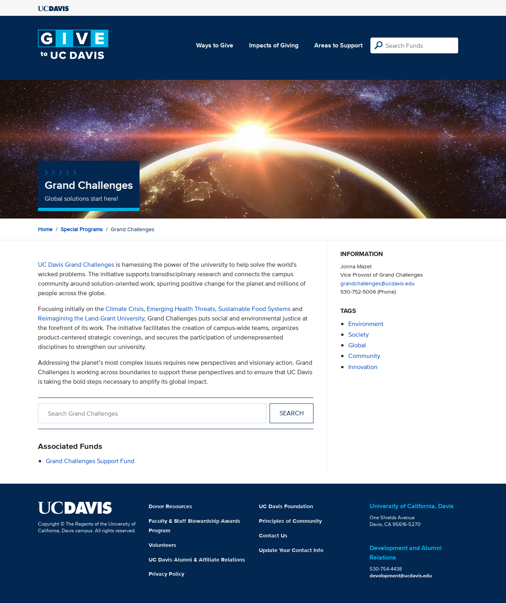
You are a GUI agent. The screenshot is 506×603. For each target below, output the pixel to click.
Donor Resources (170, 506)
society (358, 334)
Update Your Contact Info (291, 550)
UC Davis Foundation (286, 506)
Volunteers (162, 545)
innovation (363, 366)
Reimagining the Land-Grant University (91, 318)
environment (365, 323)
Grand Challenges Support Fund (90, 460)
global (357, 345)
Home (45, 229)
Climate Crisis (124, 308)
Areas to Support (338, 45)
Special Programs (81, 229)
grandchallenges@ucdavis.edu (377, 283)
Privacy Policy (166, 574)
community (364, 355)
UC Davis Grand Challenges (76, 264)
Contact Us (273, 535)
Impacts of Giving (273, 45)
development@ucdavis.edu (401, 575)
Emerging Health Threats (181, 308)
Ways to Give (214, 45)
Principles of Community (290, 521)
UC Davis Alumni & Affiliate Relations (197, 559)
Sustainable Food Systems (254, 308)
